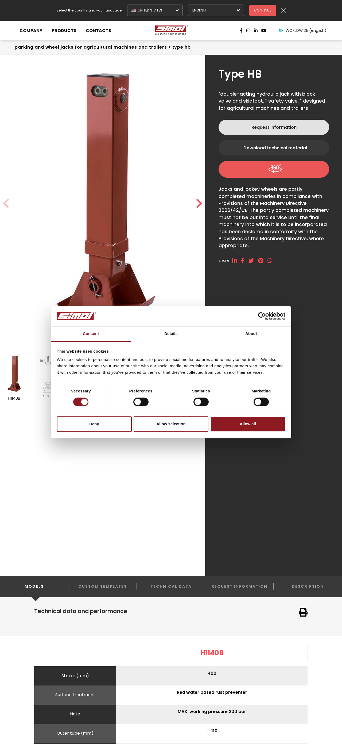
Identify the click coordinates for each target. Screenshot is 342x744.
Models (34, 590)
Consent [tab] (91, 334)
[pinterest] (262, 260)
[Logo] (171, 30)
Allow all (248, 424)
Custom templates (102, 586)
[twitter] (253, 260)
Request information (274, 127)
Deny (94, 424)
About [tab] (251, 334)
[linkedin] (236, 260)
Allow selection (170, 424)
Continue (262, 10)
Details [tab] (171, 334)
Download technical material (275, 148)
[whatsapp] (271, 260)
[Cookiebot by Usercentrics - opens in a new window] (262, 316)
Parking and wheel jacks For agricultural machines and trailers (91, 47)
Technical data (171, 586)
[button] (199, 204)
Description (308, 586)
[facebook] (244, 260)
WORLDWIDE (302, 30)
